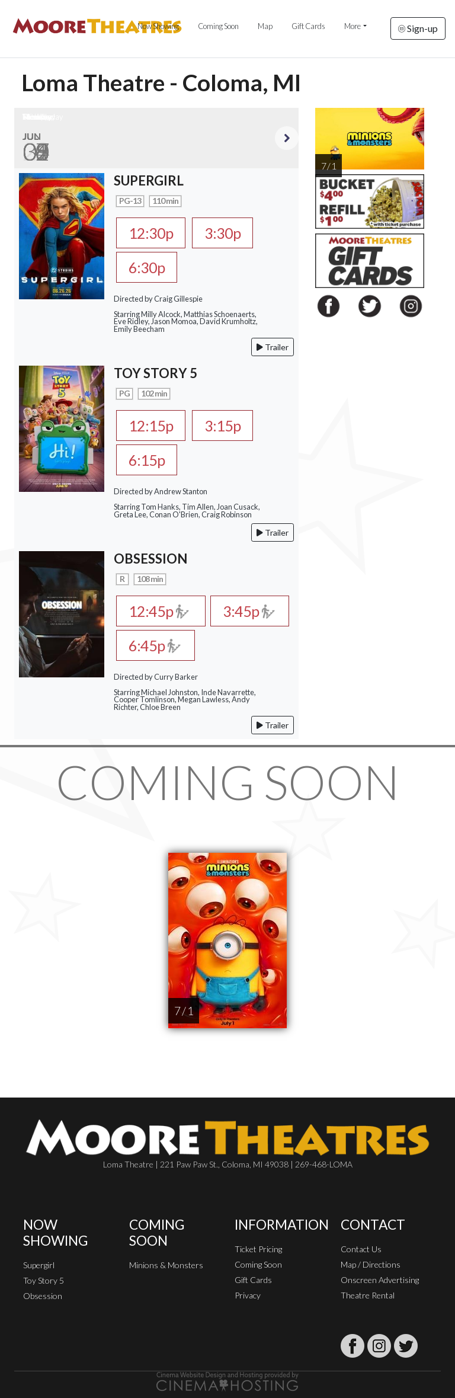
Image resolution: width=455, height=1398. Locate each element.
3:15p (222, 425)
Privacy (248, 1295)
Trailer (273, 347)
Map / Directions (370, 1264)
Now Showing (158, 26)
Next (287, 138)
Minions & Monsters (166, 1265)
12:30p (151, 233)
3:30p (222, 233)
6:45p (155, 645)
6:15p (147, 460)
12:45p (161, 611)
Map (265, 26)
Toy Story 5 (43, 1280)
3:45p (249, 611)
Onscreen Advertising (380, 1280)
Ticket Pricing (258, 1249)
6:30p (147, 267)
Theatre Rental (368, 1295)
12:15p (151, 425)
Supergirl (39, 1265)
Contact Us (361, 1249)
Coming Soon (218, 26)
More (352, 26)
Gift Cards (308, 26)
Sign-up (418, 28)
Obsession (42, 1296)
